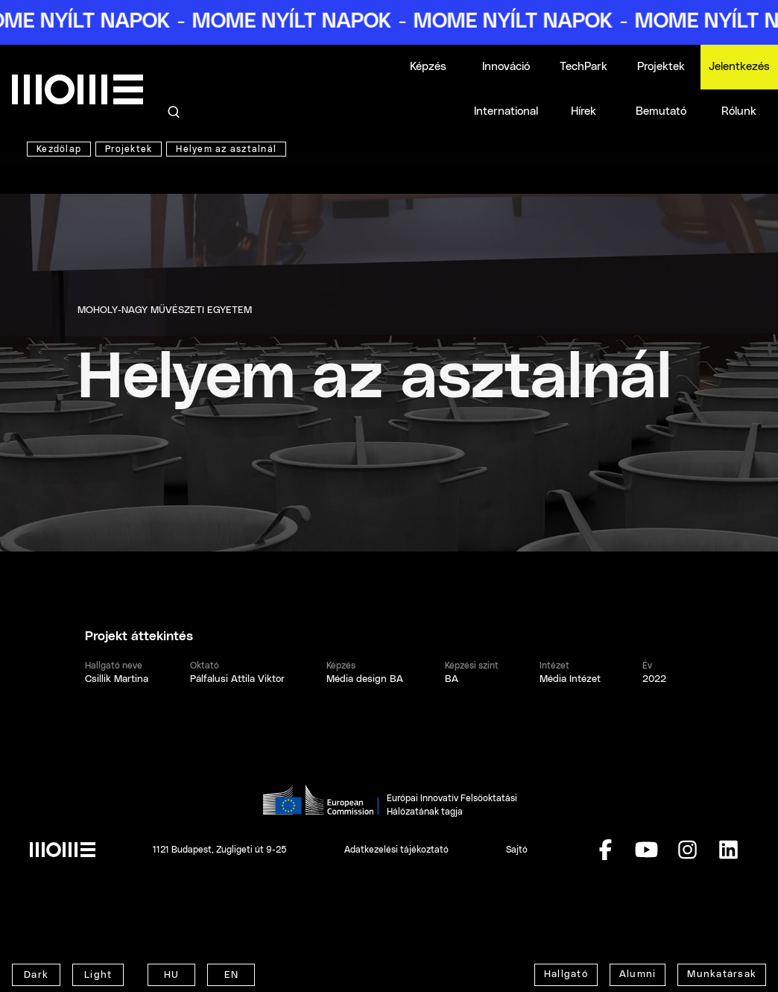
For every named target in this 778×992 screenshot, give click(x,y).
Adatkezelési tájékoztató (396, 849)
